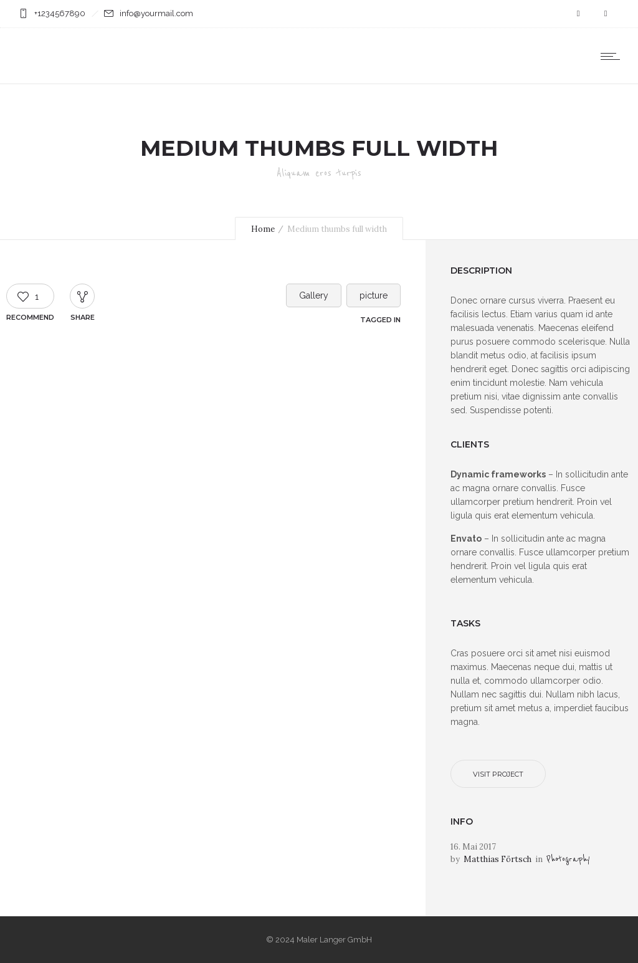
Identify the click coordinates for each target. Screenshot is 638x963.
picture (373, 295)
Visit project (498, 774)
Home (263, 229)
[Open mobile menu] (613, 56)
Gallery (313, 295)
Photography (568, 859)
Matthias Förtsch (497, 859)
